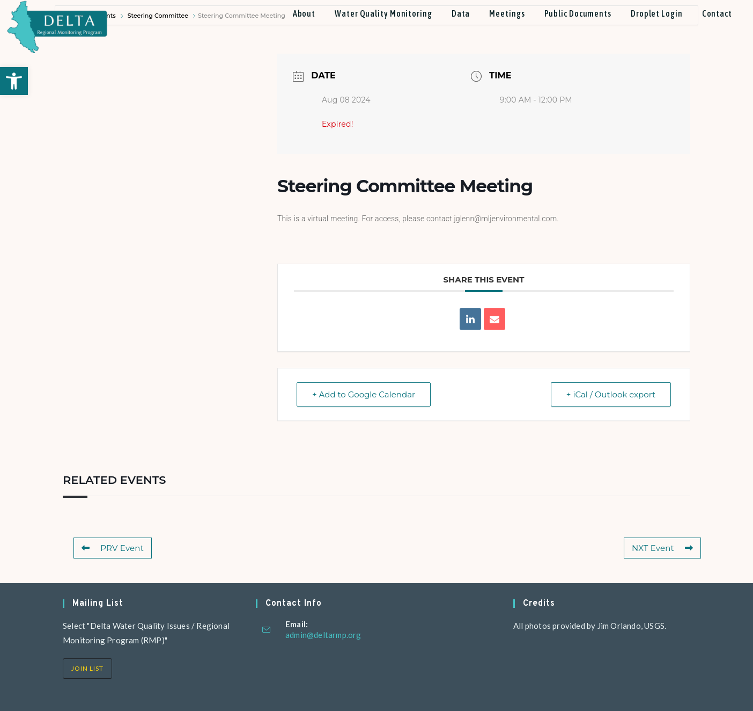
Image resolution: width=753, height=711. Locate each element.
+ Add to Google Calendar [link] (363, 394)
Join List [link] (87, 668)
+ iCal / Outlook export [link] (610, 394)
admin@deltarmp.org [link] (323, 635)
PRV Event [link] (113, 548)
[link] (14, 81)
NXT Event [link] (662, 548)
